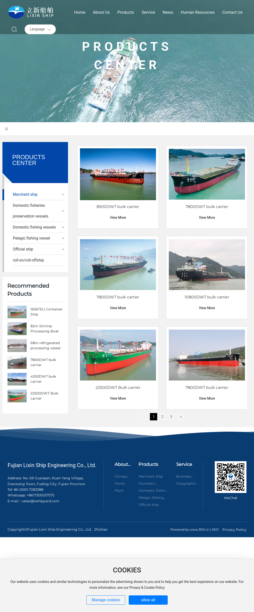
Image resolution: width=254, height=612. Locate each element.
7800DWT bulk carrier (207, 206)
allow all (148, 600)
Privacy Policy (234, 529)
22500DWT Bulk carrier (118, 387)
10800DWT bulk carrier (207, 297)
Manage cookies (106, 600)
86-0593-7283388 (28, 489)
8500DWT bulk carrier (118, 206)
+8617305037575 (40, 495)
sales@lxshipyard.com (40, 501)
